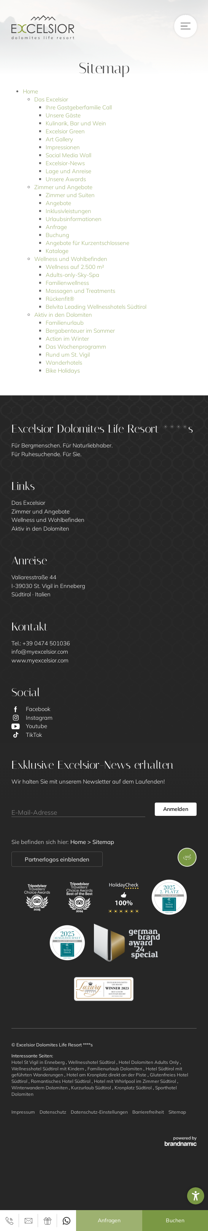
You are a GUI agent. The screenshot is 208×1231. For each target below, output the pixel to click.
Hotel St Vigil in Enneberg (38, 1062)
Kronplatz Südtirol (133, 1087)
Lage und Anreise (68, 171)
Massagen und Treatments (80, 290)
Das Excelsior (51, 99)
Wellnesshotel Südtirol (92, 1062)
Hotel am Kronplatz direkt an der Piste (107, 1075)
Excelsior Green (65, 131)
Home (30, 91)
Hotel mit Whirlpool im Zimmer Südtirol (135, 1081)
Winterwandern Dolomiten (40, 1087)
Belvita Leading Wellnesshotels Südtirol (96, 306)
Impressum (23, 1112)
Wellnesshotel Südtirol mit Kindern (48, 1068)
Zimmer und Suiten (70, 195)
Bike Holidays (63, 370)
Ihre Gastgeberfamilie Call (79, 107)
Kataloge (57, 250)
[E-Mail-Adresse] (78, 809)
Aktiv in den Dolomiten (63, 314)
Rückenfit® (60, 298)
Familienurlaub (65, 322)
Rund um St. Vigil (68, 354)
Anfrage (56, 227)
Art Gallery (59, 139)
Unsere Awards (66, 179)
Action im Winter (67, 338)
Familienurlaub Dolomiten (115, 1068)
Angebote (58, 203)
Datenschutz (53, 1112)
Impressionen (63, 147)
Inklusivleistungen (68, 211)
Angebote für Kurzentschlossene (87, 243)
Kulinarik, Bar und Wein (76, 123)
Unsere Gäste (63, 115)
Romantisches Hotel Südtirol (61, 1081)
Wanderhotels (64, 362)
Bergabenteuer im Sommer (80, 330)
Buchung (57, 235)
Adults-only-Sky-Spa (72, 274)
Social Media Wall (68, 155)
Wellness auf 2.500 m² (75, 266)
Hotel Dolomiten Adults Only (149, 1062)
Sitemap (177, 1112)
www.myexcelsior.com (39, 660)
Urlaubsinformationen (74, 219)
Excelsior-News (65, 163)
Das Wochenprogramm (76, 346)
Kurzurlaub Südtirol (91, 1087)
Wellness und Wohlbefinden (70, 258)
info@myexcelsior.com (39, 651)
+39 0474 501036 (46, 643)
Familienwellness (67, 282)
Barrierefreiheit (148, 1112)
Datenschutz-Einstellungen (99, 1112)
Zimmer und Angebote (63, 187)
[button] (195, 1195)
